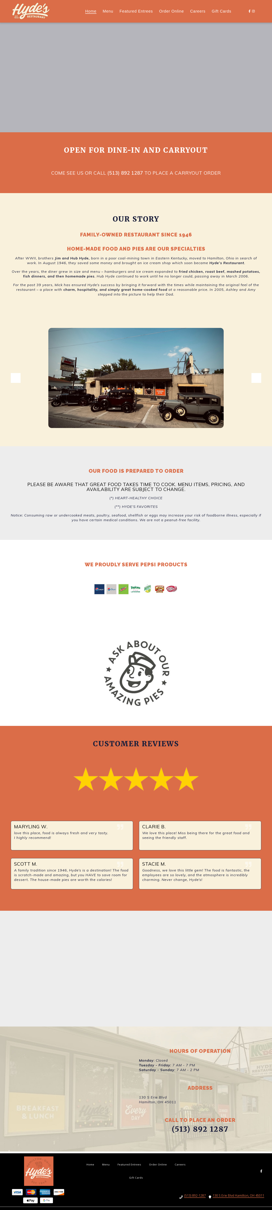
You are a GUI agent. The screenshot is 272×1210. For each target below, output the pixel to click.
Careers (181, 1164)
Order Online (159, 1164)
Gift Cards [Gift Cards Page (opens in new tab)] (221, 11)
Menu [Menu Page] (108, 11)
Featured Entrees (131, 1164)
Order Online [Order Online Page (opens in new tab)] (171, 11)
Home (91, 1164)
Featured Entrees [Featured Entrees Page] (136, 11)
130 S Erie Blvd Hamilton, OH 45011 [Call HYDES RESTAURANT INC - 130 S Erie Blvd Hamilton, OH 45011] (238, 1196)
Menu (107, 1164)
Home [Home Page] (90, 11)
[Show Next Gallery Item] (256, 378)
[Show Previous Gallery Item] (15, 378)
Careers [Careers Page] (197, 11)
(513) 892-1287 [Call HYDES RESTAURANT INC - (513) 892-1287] (195, 1196)
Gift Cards (137, 1177)
